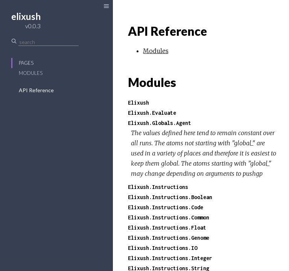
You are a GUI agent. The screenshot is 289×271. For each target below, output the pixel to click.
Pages (26, 63)
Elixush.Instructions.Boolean (170, 197)
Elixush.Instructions (158, 187)
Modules (31, 73)
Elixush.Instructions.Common (168, 217)
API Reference (36, 90)
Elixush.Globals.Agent (159, 123)
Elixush (138, 102)
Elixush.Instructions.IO (162, 248)
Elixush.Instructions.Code (165, 207)
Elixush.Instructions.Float (167, 227)
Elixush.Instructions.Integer (170, 258)
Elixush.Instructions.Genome (168, 237)
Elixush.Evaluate (152, 113)
